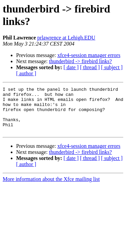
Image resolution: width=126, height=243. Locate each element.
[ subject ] (112, 67)
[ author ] (26, 73)
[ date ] (71, 67)
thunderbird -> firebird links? (80, 61)
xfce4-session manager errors (88, 55)
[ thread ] (90, 67)
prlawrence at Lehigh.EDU (66, 37)
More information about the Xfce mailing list (51, 188)
